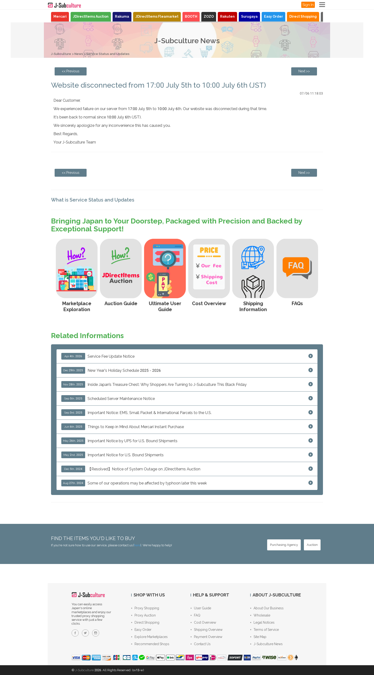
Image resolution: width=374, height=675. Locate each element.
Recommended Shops (150, 644)
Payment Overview (206, 637)
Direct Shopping (303, 16)
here (137, 545)
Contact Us (201, 644)
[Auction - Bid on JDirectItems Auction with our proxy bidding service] (312, 544)
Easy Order (273, 16)
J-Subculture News (266, 644)
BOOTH (191, 16)
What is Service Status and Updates (92, 200)
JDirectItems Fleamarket (156, 16)
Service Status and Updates (108, 54)
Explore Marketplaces (149, 637)
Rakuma (122, 16)
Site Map (258, 637)
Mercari (60, 16)
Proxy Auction (143, 615)
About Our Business (267, 608)
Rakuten (227, 16)
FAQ (195, 615)
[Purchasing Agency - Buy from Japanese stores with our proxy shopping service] (284, 544)
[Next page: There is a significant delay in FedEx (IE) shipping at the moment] (304, 71)
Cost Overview (203, 622)
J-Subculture (61, 54)
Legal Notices (262, 622)
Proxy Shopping (145, 608)
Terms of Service (264, 630)
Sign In (308, 5)
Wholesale (260, 615)
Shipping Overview (207, 630)
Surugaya (249, 16)
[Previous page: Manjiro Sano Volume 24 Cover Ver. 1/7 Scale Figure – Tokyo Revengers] (71, 71)
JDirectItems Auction (91, 16)
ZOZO (209, 16)
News (78, 54)
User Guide (201, 608)
